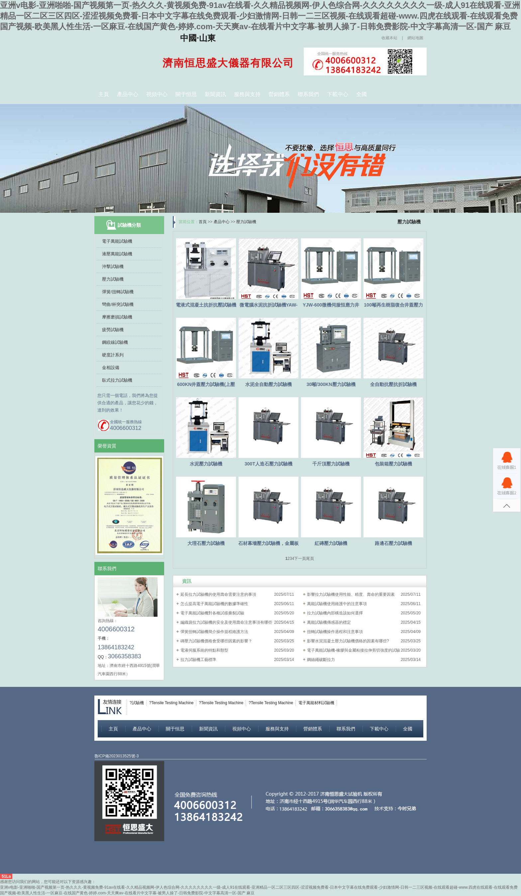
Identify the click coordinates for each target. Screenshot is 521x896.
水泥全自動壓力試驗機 (268, 384)
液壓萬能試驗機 (117, 253)
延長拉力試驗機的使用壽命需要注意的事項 (218, 594)
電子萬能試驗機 (117, 241)
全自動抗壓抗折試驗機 (393, 384)
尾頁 (310, 558)
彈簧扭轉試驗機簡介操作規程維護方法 (214, 631)
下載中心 (337, 94)
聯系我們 (308, 94)
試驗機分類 (129, 225)
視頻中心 (156, 94)
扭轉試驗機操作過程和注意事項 (335, 631)
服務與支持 (247, 94)
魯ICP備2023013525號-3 (116, 756)
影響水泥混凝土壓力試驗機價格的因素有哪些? (348, 641)
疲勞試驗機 (113, 329)
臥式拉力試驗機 (117, 380)
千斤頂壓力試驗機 (331, 463)
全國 (361, 94)
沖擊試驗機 (113, 266)
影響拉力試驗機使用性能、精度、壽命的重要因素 (351, 594)
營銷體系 (279, 94)
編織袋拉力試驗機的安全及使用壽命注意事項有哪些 (226, 622)
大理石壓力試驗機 (206, 543)
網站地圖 (415, 38)
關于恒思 (186, 94)
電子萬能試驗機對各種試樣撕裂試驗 (212, 613)
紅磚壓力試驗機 (331, 543)
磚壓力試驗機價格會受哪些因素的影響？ (216, 641)
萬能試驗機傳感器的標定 (329, 622)
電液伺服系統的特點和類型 (204, 650)
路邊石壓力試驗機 (393, 543)
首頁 (203, 221)
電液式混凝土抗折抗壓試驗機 (206, 305)
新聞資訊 (215, 94)
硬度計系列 (113, 354)
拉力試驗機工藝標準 (198, 659)
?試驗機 (137, 703)
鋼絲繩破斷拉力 (321, 659)
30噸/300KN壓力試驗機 (330, 384)
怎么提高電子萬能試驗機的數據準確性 (214, 603)
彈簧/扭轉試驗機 (118, 291)
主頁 (103, 94)
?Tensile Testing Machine (171, 703)
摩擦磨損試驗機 (117, 317)
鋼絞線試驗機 (115, 342)
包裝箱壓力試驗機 (393, 463)
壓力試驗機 (113, 279)
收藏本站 (389, 38)
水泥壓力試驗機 (206, 463)
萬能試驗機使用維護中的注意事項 (337, 603)
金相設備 (110, 367)
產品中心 (127, 94)
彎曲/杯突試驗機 (118, 304)
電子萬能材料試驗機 (316, 703)
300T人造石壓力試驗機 (268, 463)
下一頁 (300, 558)
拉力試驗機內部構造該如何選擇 (335, 613)
